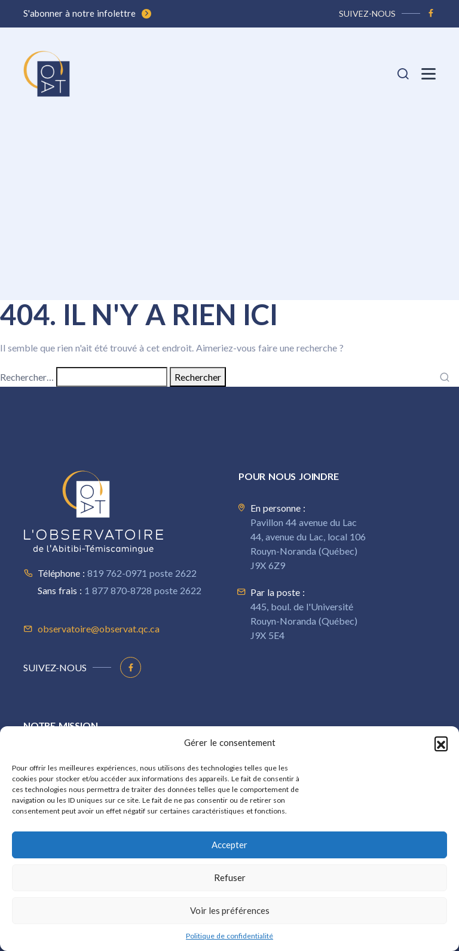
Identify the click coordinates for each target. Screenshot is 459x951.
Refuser (230, 877)
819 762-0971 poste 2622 (142, 573)
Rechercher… (27, 377)
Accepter (229, 844)
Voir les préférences (230, 910)
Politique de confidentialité (229, 935)
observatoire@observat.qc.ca (99, 628)
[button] (441, 743)
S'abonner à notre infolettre (87, 13)
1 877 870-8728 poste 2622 (142, 590)
